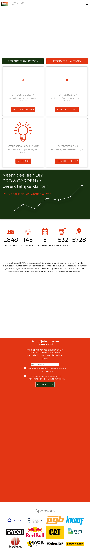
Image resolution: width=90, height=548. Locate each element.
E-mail (45, 359)
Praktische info (66, 109)
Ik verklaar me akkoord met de (46, 369)
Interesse (23, 161)
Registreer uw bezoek (23, 61)
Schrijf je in (45, 384)
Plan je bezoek (67, 94)
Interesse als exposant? (23, 146)
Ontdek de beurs (23, 94)
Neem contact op (67, 161)
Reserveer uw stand (67, 61)
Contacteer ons (67, 146)
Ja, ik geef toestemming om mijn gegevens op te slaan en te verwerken (47, 377)
